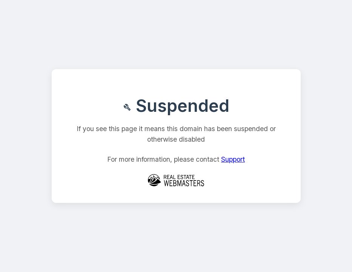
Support (233, 159)
